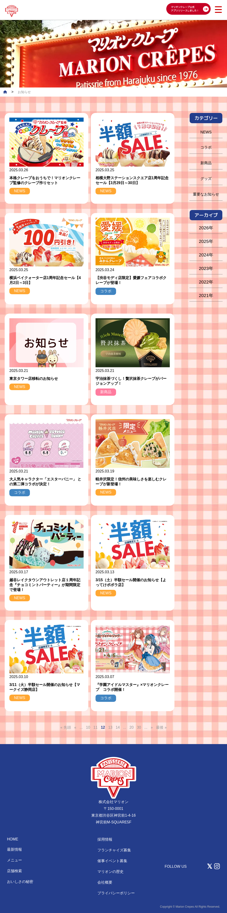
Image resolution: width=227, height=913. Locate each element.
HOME (12, 839)
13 (110, 727)
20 (131, 727)
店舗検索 (14, 871)
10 (88, 727)
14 (118, 727)
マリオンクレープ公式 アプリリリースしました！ (185, 8)
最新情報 (14, 849)
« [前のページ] (75, 727)
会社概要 (104, 882)
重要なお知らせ (206, 194)
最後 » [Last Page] (161, 727)
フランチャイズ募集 (114, 850)
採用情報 (104, 839)
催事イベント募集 (112, 861)
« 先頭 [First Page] (65, 727)
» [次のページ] (152, 727)
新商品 (206, 163)
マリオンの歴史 (110, 872)
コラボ (206, 147)
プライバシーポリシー (116, 893)
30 (139, 727)
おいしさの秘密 (20, 882)
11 (95, 727)
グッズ (206, 179)
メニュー (14, 860)
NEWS (206, 132)
